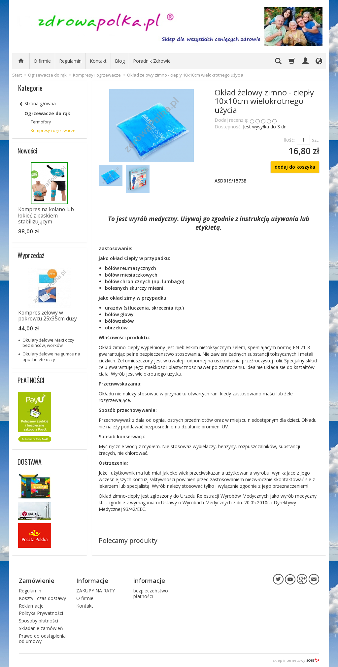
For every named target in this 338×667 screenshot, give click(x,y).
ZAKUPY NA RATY (95, 590)
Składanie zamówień (41, 628)
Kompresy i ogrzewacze (53, 130)
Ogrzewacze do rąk (47, 113)
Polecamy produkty (128, 540)
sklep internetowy (296, 660)
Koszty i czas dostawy (42, 598)
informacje (149, 580)
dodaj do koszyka (295, 167)
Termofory (41, 122)
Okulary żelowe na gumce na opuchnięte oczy (51, 356)
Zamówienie (36, 580)
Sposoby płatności (38, 620)
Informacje (92, 580)
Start (17, 75)
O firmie (42, 61)
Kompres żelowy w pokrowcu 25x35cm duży (47, 315)
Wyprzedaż (30, 255)
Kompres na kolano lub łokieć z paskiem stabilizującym (46, 215)
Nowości (27, 150)
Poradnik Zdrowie (152, 61)
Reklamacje (31, 606)
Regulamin (70, 61)
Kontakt (98, 61)
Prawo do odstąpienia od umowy (42, 639)
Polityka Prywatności (41, 613)
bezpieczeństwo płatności (150, 593)
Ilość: (289, 140)
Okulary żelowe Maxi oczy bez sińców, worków (48, 342)
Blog (120, 61)
